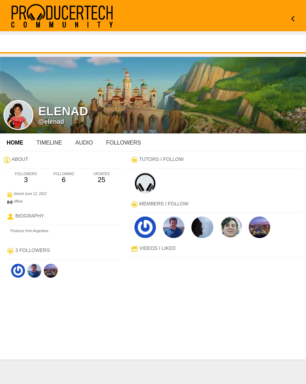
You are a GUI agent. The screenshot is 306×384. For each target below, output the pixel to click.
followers (123, 143)
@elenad (51, 121)
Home (15, 143)
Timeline (49, 143)
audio (84, 143)
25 (102, 177)
